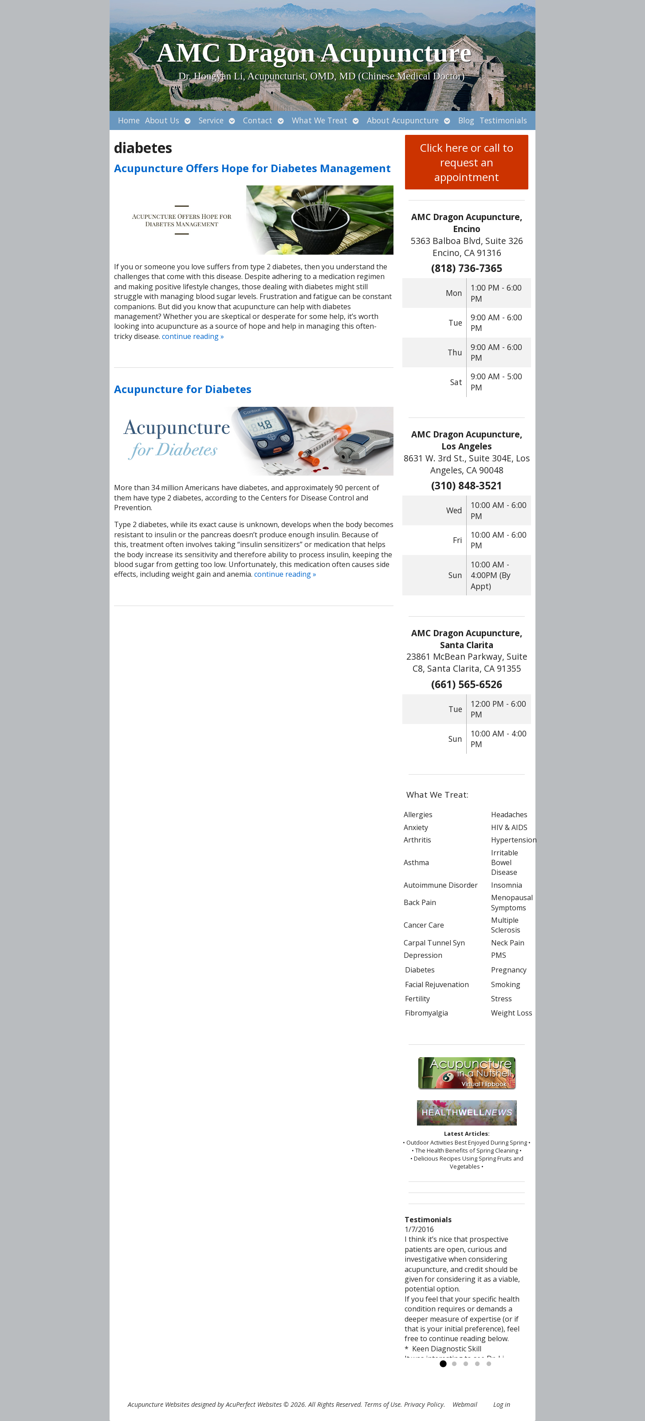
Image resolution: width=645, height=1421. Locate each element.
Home (129, 120)
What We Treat (319, 120)
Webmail (464, 1404)
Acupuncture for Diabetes (183, 389)
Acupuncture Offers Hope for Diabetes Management (252, 168)
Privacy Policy (424, 1404)
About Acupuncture (403, 120)
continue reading (193, 336)
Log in (501, 1404)
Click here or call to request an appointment (466, 162)
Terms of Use (382, 1404)
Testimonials (503, 120)
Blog (466, 120)
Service (211, 120)
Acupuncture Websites (158, 1404)
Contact (257, 120)
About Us (162, 120)
